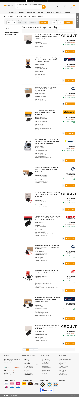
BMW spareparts (45, 359)
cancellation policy (28, 371)
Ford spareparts (45, 363)
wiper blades (63, 370)
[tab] (21, 4)
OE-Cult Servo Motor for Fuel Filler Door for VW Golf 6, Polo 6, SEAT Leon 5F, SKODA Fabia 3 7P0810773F (47, 36)
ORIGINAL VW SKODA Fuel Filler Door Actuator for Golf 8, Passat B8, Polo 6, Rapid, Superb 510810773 (47, 88)
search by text (23, 4)
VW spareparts (45, 373)
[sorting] (66, 31)
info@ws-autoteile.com (11, 370)
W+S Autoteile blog (28, 373)
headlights (62, 371)
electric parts (18, 16)
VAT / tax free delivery (28, 366)
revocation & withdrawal (29, 368)
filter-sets (62, 364)
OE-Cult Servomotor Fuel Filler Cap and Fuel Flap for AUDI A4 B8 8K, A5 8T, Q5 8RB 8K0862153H (47, 194)
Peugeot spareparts (46, 367)
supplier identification (28, 367)
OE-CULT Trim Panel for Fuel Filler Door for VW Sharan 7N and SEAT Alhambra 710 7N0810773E (47, 327)
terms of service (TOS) (28, 357)
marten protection (64, 366)
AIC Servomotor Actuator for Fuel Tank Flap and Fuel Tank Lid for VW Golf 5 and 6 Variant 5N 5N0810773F (47, 299)
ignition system (63, 374)
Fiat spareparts (45, 362)
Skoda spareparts (46, 370)
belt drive (62, 368)
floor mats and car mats (65, 359)
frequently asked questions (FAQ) (31, 364)
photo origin (26, 359)
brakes (61, 360)
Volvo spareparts (45, 371)
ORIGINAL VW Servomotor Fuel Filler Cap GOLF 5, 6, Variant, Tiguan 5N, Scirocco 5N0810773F (46, 169)
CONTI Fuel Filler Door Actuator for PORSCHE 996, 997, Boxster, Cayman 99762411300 (45, 112)
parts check (26, 370)
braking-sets (63, 362)
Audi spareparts (45, 357)
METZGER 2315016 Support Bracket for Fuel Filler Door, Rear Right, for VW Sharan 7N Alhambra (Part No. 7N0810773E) (47, 217)
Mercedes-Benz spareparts (48, 364)
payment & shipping (28, 374)
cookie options (27, 360)
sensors (62, 373)
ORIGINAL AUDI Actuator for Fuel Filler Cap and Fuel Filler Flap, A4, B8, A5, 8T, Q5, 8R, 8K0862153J (47, 247)
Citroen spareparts (46, 360)
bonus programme (28, 362)
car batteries (63, 357)
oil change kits (63, 367)
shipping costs (72, 42)
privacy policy (27, 363)
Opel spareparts (45, 366)
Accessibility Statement (29, 375)
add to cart (70, 51)
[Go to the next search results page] (36, 350)
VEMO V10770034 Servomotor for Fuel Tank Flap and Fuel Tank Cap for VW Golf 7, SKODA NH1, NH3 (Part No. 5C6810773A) (47, 141)
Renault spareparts (46, 368)
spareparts (10, 16)
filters (61, 363)
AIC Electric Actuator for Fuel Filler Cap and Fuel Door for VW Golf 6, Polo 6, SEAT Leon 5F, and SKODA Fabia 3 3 (47, 59)
